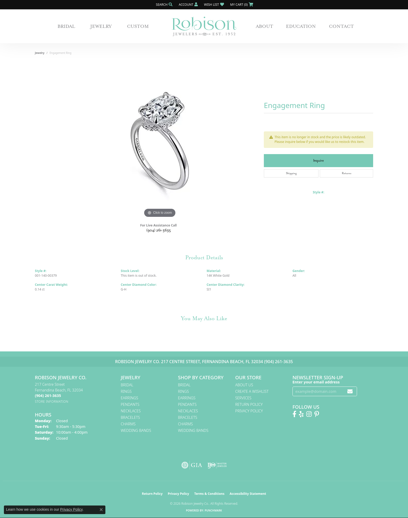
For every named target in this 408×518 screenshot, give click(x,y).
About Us (244, 384)
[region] (160, 141)
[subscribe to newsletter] (350, 391)
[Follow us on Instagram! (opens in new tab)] (309, 414)
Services (243, 397)
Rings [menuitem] (126, 391)
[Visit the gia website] (191, 465)
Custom (138, 26)
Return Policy (249, 404)
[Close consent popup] (101, 509)
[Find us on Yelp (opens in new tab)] (301, 414)
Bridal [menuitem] (127, 384)
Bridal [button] (66, 26)
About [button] (264, 26)
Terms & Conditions (209, 493)
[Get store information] (51, 401)
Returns (346, 173)
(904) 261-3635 (158, 230)
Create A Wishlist (252, 391)
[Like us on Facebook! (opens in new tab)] (294, 414)
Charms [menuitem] (128, 423)
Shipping (291, 173)
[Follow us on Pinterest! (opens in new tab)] (316, 414)
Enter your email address (316, 381)
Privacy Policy (249, 410)
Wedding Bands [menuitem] (136, 430)
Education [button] (301, 26)
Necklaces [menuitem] (131, 410)
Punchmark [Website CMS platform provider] (213, 510)
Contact (341, 26)
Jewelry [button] (101, 26)
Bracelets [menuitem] (130, 417)
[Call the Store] (48, 395)
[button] (164, 4)
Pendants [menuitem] (130, 404)
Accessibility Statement (248, 493)
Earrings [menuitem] (129, 397)
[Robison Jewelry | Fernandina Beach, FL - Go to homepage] (204, 26)
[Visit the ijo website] (217, 465)
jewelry (39, 53)
